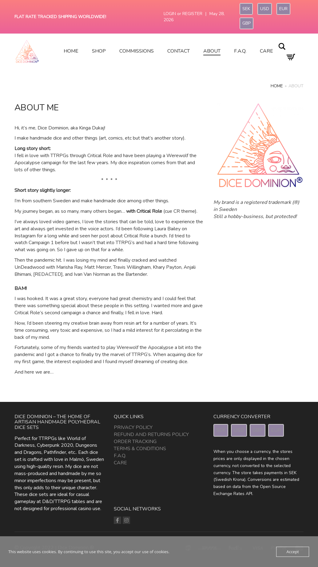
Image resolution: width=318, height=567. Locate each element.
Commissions (136, 51)
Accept (292, 551)
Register (192, 14)
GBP (246, 23)
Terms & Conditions (140, 448)
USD (264, 9)
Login (170, 14)
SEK (246, 9)
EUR (283, 9)
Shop (99, 51)
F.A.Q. (240, 51)
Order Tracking (135, 441)
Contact (178, 51)
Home (71, 51)
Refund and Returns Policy (151, 434)
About (212, 51)
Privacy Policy (133, 427)
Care (266, 51)
